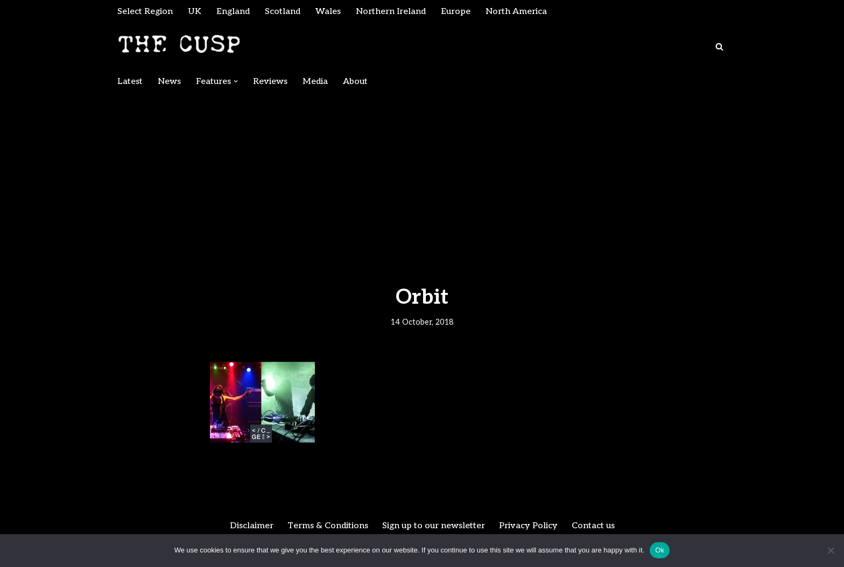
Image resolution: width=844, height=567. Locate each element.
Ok (659, 550)
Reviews (270, 81)
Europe (455, 11)
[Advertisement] (422, 173)
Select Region (145, 11)
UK (194, 11)
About (355, 81)
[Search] (719, 47)
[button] (236, 81)
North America (516, 11)
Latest (130, 81)
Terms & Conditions (327, 526)
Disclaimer (251, 526)
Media (315, 81)
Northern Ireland (391, 11)
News (169, 81)
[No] (830, 550)
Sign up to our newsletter (433, 526)
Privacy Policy (528, 526)
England (233, 11)
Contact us (593, 526)
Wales (328, 11)
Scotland (282, 11)
